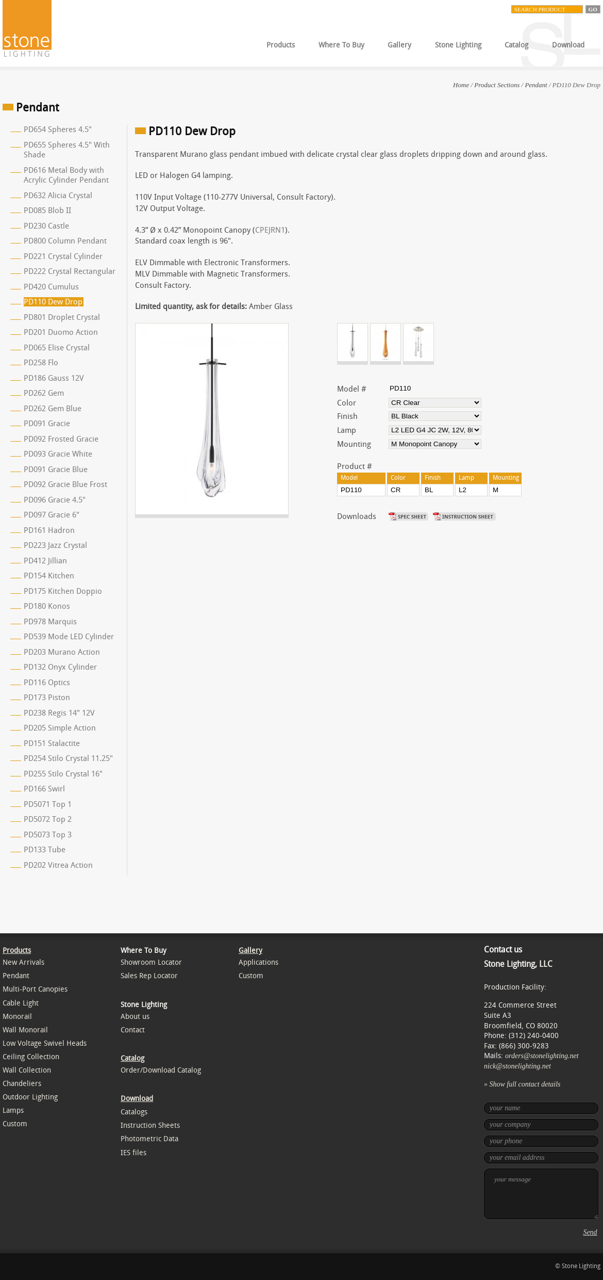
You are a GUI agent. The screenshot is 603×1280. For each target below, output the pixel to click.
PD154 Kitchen (49, 575)
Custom (15, 1124)
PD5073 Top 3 (48, 834)
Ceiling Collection (31, 1056)
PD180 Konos (47, 606)
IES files (133, 1152)
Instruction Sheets (150, 1125)
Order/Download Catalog (161, 1070)
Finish (347, 416)
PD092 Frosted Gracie (61, 439)
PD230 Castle (46, 226)
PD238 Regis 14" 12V (59, 713)
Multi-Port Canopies (35, 989)
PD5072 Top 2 (48, 819)
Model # (351, 389)
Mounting (354, 444)
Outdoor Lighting (30, 1097)
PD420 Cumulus (51, 286)
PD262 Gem (44, 393)
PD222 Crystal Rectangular (69, 271)
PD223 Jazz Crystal (55, 545)
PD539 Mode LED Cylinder (69, 636)
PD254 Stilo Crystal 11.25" (68, 758)
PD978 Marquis (50, 621)
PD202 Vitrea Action (58, 865)
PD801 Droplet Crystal (62, 317)
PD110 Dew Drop (53, 301)
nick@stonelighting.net (517, 1066)
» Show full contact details (522, 1084)
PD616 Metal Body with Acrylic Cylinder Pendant (66, 175)
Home (461, 85)
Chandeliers (22, 1083)
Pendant (536, 85)
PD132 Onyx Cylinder (60, 667)
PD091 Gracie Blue (56, 469)
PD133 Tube (44, 849)
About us (135, 1016)
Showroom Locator (151, 962)
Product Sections (497, 85)
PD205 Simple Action (60, 728)
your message (541, 1194)
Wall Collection (27, 1070)
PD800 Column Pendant (65, 241)
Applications (258, 962)
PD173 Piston (47, 697)
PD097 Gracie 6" (51, 515)
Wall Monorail (25, 1030)
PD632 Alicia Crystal (58, 195)
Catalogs (134, 1112)
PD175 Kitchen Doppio (63, 591)
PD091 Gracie (47, 423)
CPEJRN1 (270, 230)
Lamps (13, 1110)
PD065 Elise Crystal (57, 347)
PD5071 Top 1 (48, 804)
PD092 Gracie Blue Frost (65, 484)
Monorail (17, 1016)
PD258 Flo (41, 362)
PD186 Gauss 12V (54, 378)
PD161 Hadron (49, 530)
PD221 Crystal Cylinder (63, 256)
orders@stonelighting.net (542, 1056)
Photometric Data (149, 1139)
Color (346, 403)
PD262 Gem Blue (52, 408)
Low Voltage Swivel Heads (45, 1043)
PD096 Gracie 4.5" (55, 500)
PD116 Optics (47, 682)
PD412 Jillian (45, 560)
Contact (133, 1030)
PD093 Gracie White (58, 454)
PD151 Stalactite (52, 743)
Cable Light (21, 1003)
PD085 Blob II (47, 210)
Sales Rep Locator (149, 975)
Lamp (346, 430)
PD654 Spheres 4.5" (58, 129)
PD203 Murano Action (62, 652)
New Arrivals (23, 962)
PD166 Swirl (44, 788)
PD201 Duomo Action (61, 332)
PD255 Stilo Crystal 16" (63, 774)
